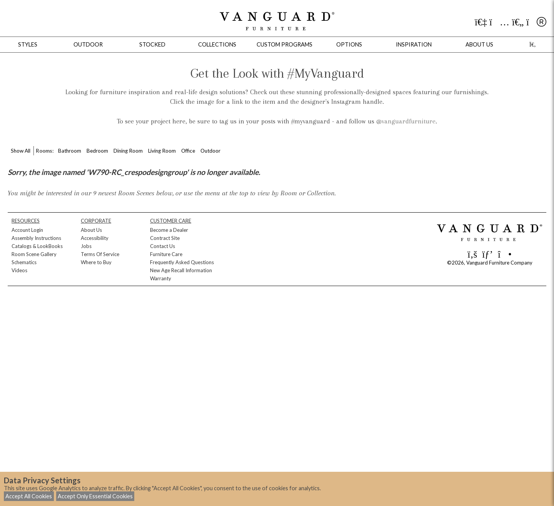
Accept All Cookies (28, 496)
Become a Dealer (169, 230)
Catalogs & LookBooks (37, 246)
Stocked (152, 44)
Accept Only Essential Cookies (95, 496)
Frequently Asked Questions (182, 262)
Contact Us (162, 246)
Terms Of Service (100, 254)
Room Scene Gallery (34, 254)
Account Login (27, 230)
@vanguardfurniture (406, 121)
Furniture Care (166, 254)
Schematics (24, 262)
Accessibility (94, 238)
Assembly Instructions (36, 238)
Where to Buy (96, 262)
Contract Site (165, 238)
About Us (91, 230)
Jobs (86, 246)
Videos (19, 270)
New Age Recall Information (181, 270)
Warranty (160, 278)
